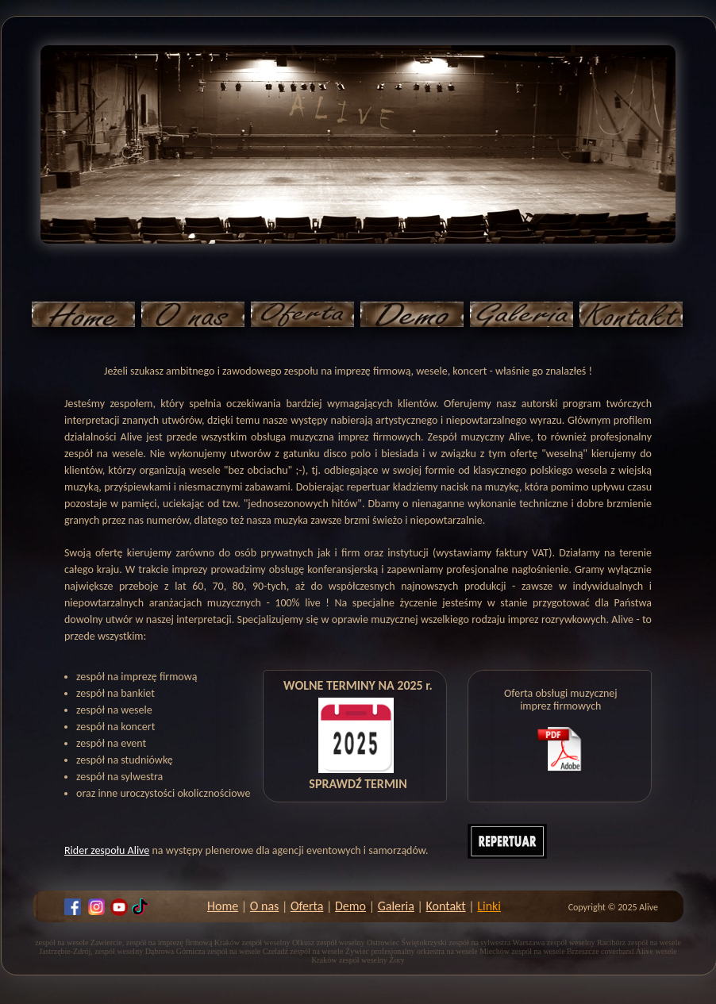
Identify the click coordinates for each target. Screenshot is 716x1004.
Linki (489, 906)
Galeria (396, 906)
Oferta (307, 906)
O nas (264, 906)
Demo (350, 906)
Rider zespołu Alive (106, 850)
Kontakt (446, 906)
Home (222, 906)
